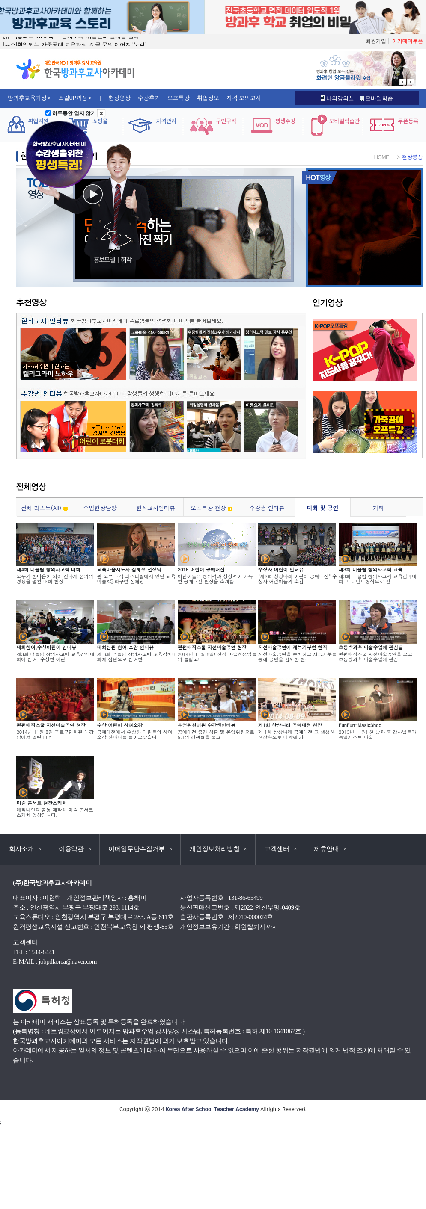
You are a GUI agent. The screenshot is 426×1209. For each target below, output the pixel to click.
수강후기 (149, 98)
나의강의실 (337, 98)
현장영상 (119, 98)
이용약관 (75, 848)
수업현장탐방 (100, 508)
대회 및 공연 (323, 508)
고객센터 (280, 848)
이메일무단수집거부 (140, 848)
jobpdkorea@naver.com (68, 961)
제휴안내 (330, 848)
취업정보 (208, 98)
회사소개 (25, 848)
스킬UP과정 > (75, 98)
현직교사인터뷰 (155, 508)
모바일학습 (376, 98)
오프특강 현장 (211, 508)
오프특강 (178, 98)
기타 (378, 508)
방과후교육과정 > (29, 98)
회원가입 (376, 41)
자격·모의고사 (243, 98)
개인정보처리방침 (218, 848)
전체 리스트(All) (44, 508)
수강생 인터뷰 (266, 508)
